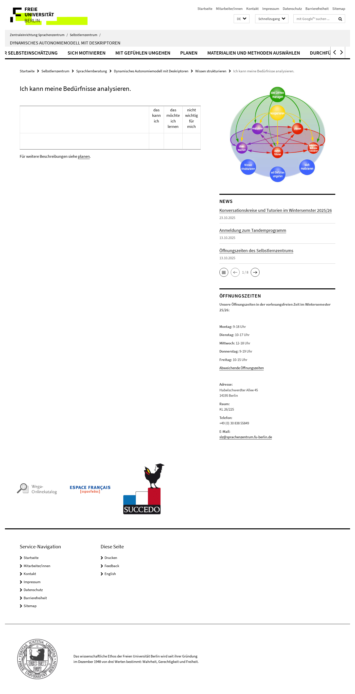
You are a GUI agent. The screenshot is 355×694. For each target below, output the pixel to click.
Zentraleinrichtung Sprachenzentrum (39, 35)
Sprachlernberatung (91, 71)
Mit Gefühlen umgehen (178, 53)
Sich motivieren (123, 53)
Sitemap (338, 8)
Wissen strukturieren (210, 71)
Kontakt (252, 8)
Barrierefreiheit (317, 8)
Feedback (112, 565)
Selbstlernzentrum (85, 35)
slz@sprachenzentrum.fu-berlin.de (245, 437)
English (110, 573)
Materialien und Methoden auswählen (289, 53)
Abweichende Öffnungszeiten (241, 367)
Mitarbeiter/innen (229, 8)
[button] (241, 18)
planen (84, 156)
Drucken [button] (111, 557)
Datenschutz (292, 8)
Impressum (270, 8)
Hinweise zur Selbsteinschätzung (53, 53)
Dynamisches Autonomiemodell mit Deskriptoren (65, 43)
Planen (224, 53)
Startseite (204, 8)
